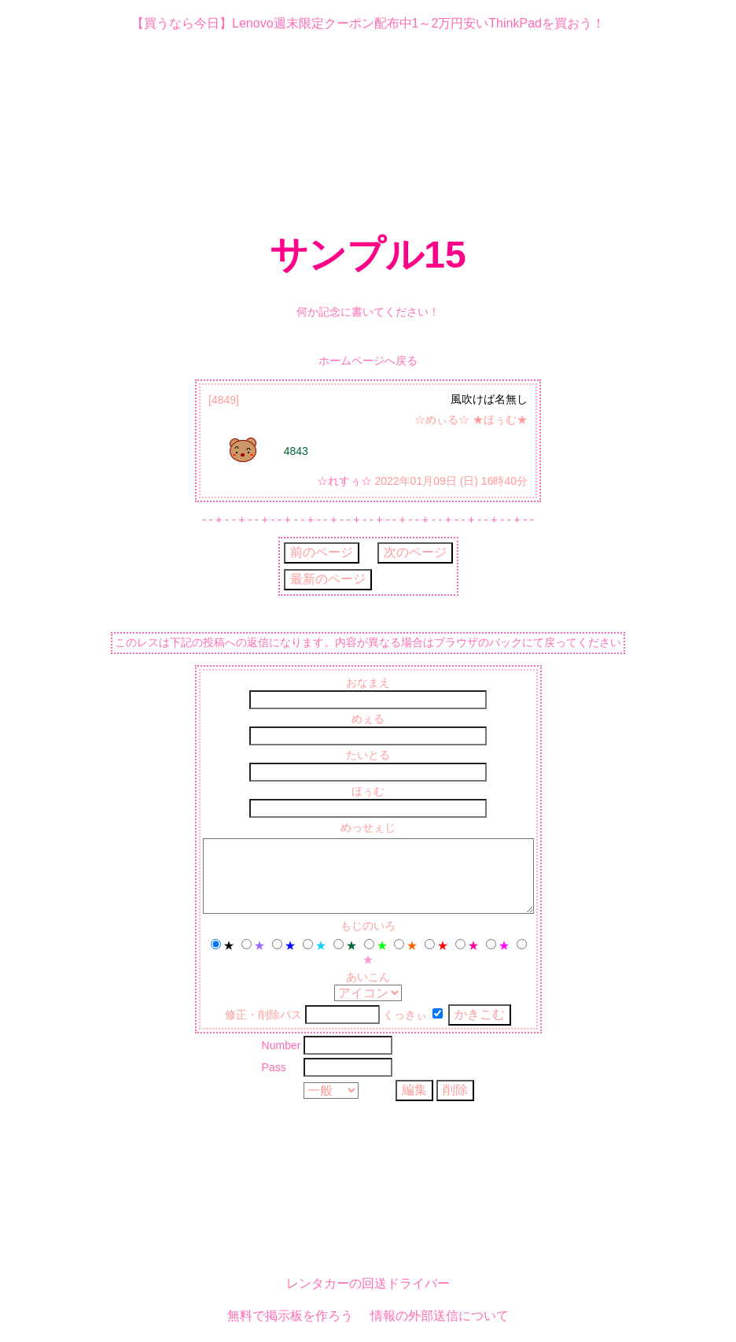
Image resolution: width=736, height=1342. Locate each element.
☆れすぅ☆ (344, 481)
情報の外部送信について (439, 1317)
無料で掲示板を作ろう (290, 1317)
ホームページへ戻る (368, 360)
